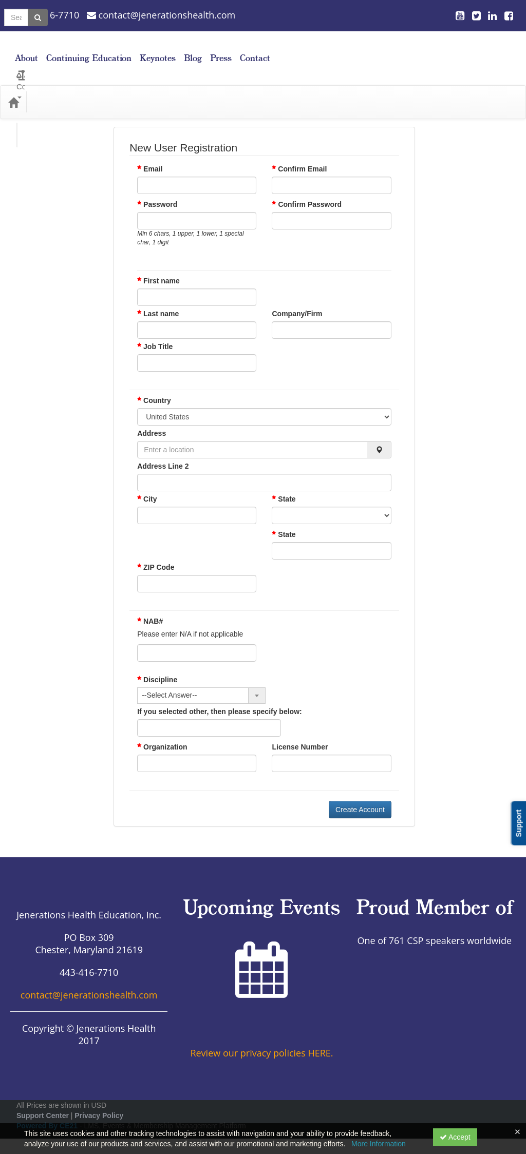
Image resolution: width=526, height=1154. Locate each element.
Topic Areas (169, 86)
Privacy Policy (98, 1100)
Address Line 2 (163, 451)
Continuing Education (327, 50)
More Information (378, 1144)
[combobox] (201, 680)
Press (459, 50)
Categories (57, 86)
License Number (300, 731)
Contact (493, 50)
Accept (455, 1137)
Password (160, 189)
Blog (431, 50)
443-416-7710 (44, 15)
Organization (162, 731)
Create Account (360, 794)
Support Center (42, 1100)
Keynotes (396, 50)
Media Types (112, 86)
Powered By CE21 (48, 1110)
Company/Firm (297, 298)
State (283, 483)
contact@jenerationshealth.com (161, 15)
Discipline (157, 664)
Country (154, 385)
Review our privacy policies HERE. (261, 1037)
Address (151, 418)
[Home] (13, 87)
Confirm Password (310, 189)
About (264, 50)
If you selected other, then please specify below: (219, 696)
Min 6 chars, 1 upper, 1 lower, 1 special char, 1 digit (190, 222)
